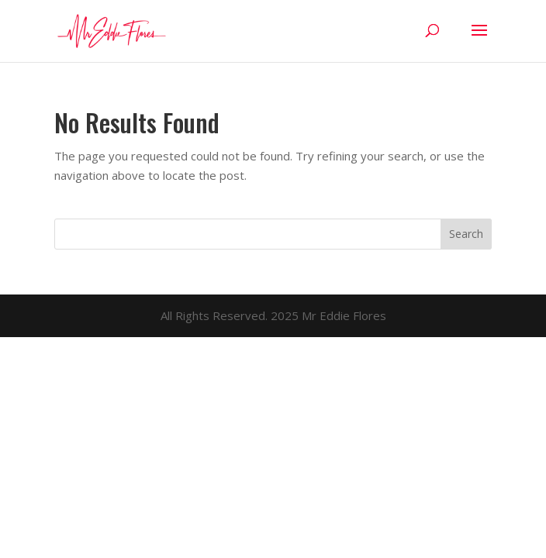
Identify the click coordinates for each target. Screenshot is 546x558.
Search (466, 233)
